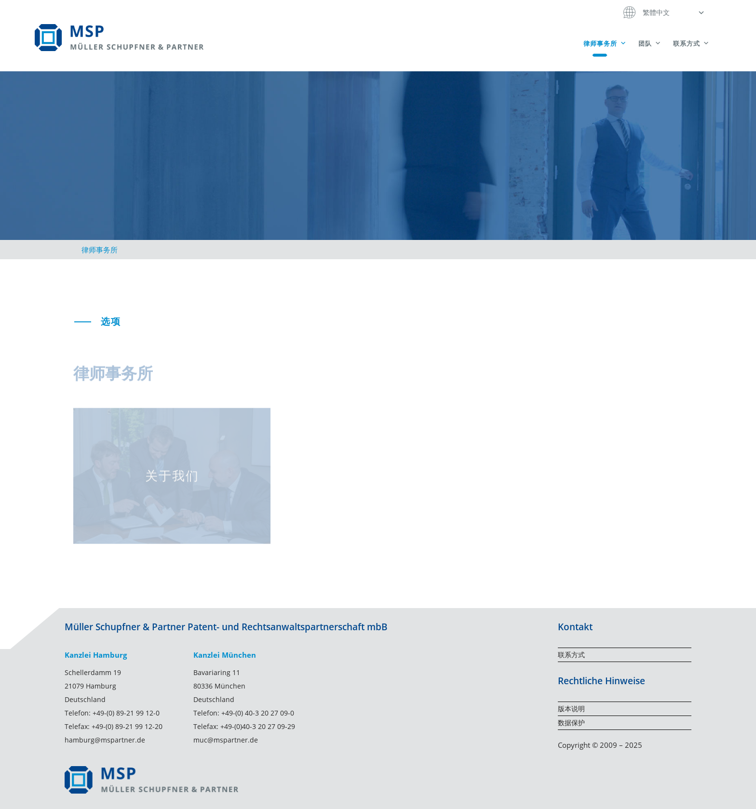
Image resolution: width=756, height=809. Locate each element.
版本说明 (571, 708)
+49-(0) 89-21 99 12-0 (126, 712)
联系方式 (691, 43)
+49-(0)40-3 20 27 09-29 (257, 726)
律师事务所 (605, 43)
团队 (650, 43)
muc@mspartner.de (225, 739)
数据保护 (571, 722)
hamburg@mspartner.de (105, 739)
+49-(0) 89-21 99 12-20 (127, 726)
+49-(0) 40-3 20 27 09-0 (257, 712)
